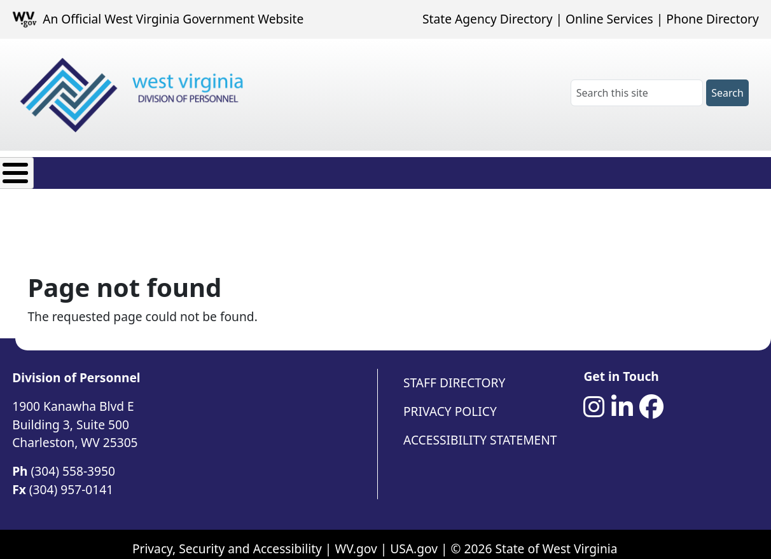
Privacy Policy (450, 401)
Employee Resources (250, 169)
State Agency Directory (487, 18)
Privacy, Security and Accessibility (227, 539)
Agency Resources (386, 169)
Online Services (609, 18)
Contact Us (494, 169)
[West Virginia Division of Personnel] (134, 95)
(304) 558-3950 (73, 461)
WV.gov (356, 539)
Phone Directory (712, 18)
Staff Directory (454, 373)
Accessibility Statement (480, 430)
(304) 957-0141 (71, 479)
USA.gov (414, 539)
